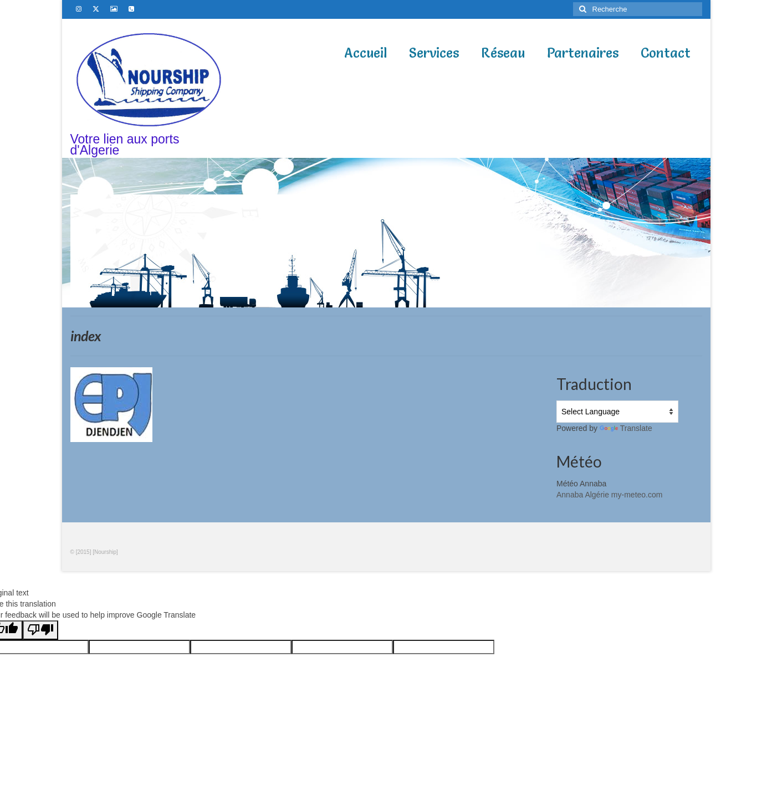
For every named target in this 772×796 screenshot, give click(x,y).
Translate (626, 428)
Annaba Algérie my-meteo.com (609, 494)
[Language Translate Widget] (617, 411)
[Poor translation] (40, 630)
